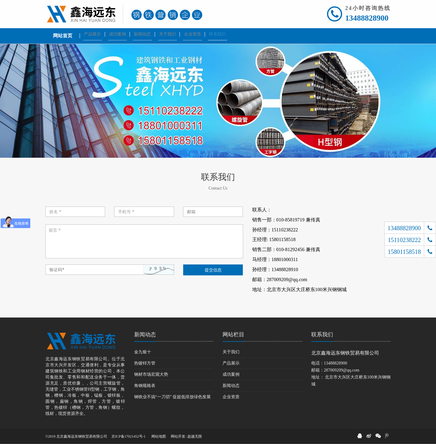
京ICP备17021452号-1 (128, 436)
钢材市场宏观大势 (151, 374)
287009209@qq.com (342, 370)
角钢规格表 (144, 385)
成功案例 (231, 374)
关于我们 (231, 352)
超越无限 (194, 436)
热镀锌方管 (144, 363)
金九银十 (142, 352)
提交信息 (213, 270)
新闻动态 (145, 334)
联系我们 (322, 334)
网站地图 (158, 436)
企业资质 (231, 397)
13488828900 (366, 18)
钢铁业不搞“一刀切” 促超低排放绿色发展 (172, 397)
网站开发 (178, 436)
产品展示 (231, 363)
